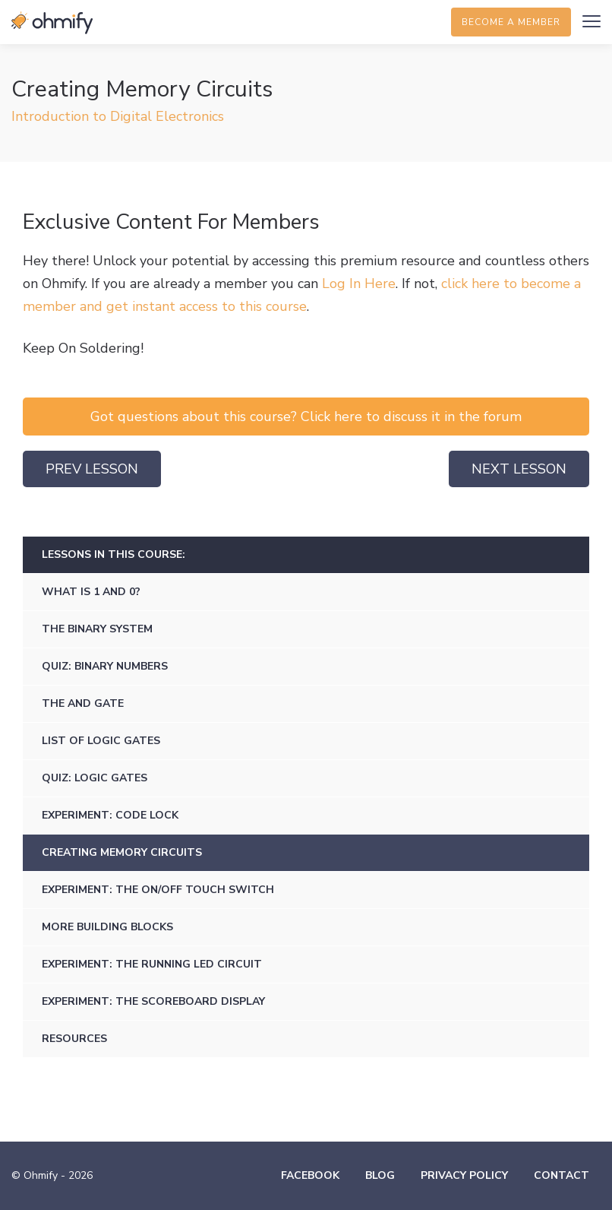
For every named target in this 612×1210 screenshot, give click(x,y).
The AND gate (83, 703)
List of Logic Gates (101, 740)
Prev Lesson (92, 469)
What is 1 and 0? (91, 591)
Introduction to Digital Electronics (117, 116)
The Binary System (97, 629)
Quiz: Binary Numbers (105, 666)
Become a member (511, 22)
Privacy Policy (464, 1175)
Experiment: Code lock (110, 815)
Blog (380, 1175)
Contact (561, 1175)
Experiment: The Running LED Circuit (152, 964)
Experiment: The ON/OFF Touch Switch (158, 889)
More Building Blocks (107, 927)
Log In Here (359, 283)
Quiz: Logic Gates (94, 778)
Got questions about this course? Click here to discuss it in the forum (306, 416)
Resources (74, 1038)
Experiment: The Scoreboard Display (153, 1001)
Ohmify (53, 22)
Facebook (310, 1175)
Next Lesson (519, 469)
